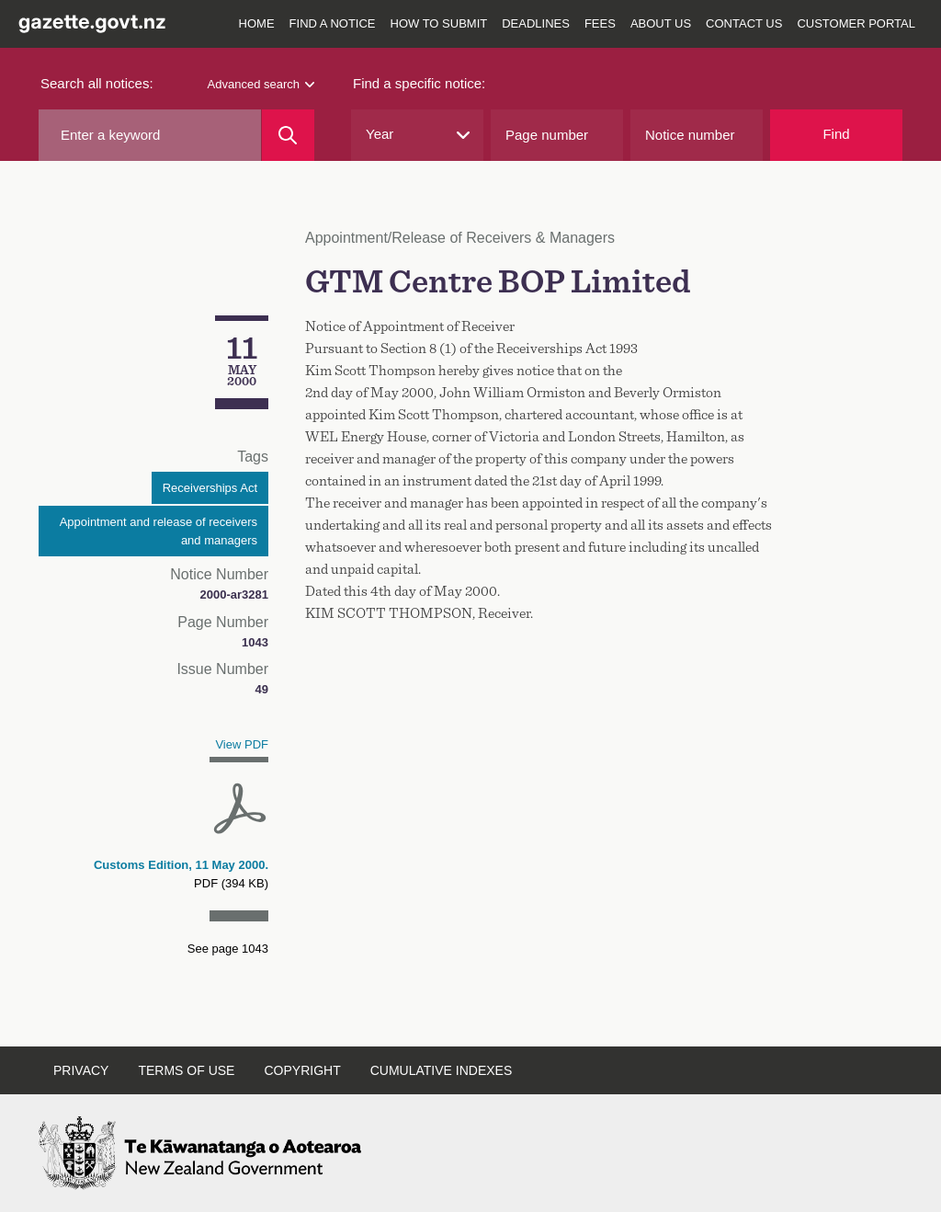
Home (257, 23)
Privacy (80, 1070)
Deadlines (536, 23)
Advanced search (261, 84)
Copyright (302, 1070)
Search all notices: (96, 83)
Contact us (744, 23)
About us (660, 23)
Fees (600, 23)
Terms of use (186, 1070)
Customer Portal (856, 23)
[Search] (288, 135)
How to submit (439, 23)
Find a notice (332, 23)
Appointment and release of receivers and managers (158, 531)
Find (835, 134)
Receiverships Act (210, 488)
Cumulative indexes (441, 1070)
